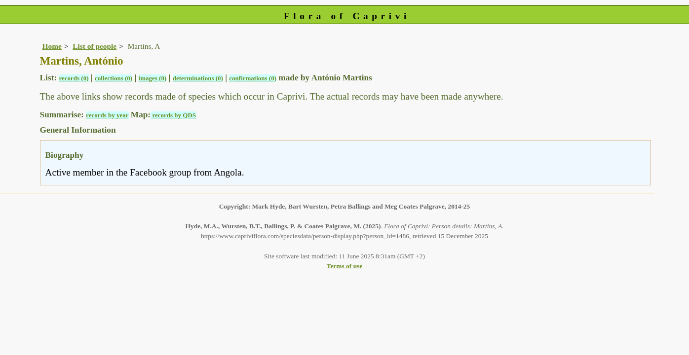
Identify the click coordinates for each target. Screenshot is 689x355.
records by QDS (173, 115)
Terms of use (345, 266)
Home (52, 46)
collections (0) (113, 78)
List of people (94, 46)
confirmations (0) (252, 78)
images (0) (153, 78)
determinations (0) (198, 78)
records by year (107, 115)
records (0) (73, 78)
